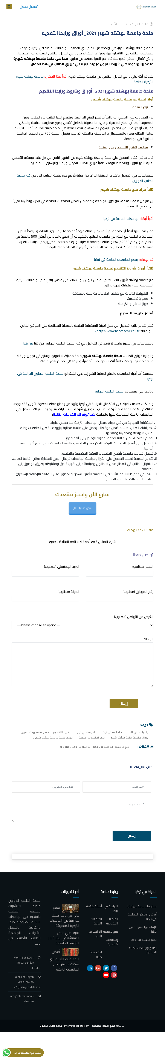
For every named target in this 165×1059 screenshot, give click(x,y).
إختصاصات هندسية (112, 942)
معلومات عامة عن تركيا (142, 906)
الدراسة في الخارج (95, 934)
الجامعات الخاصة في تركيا (121, 218)
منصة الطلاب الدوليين (109, 391)
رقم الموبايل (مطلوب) (119, 595)
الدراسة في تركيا (85, 732)
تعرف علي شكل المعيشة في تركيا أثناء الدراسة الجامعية (63, 938)
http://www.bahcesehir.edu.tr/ (117, 331)
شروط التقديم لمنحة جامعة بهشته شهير (45, 732)
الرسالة (82, 661)
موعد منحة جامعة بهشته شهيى (53, 737)
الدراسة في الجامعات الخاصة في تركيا (124, 732)
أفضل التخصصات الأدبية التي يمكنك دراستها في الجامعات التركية (64, 960)
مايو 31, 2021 (139, 24)
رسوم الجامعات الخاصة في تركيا (116, 259)
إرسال (132, 836)
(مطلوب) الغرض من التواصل (133, 616)
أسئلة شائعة (94, 906)
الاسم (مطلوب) (119, 570)
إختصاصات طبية (96, 955)
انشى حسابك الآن (82, 508)
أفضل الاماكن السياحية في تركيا (142, 917)
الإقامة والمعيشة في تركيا (143, 929)
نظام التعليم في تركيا (144, 939)
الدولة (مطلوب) (45, 595)
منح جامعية (122, 746)
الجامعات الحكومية (112, 921)
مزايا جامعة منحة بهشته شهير (129, 737)
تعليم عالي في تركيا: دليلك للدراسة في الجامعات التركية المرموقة (64, 917)
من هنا (28, 343)
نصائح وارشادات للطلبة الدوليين (143, 950)
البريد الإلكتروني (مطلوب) (45, 570)
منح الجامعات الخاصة (92, 737)
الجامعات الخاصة (96, 921)
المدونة (64, 746)
